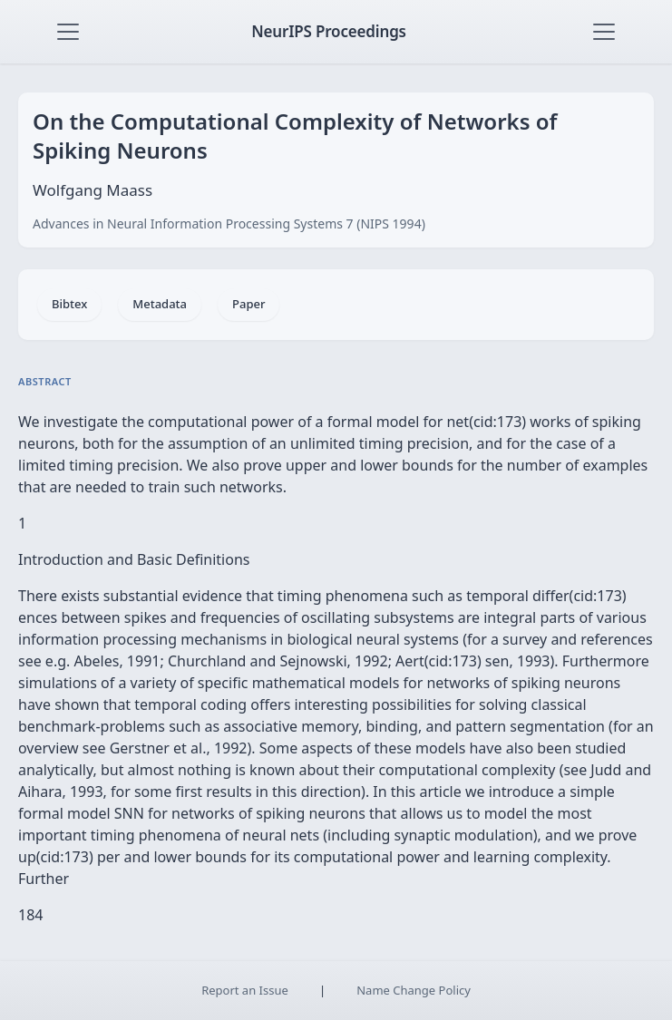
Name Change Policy (413, 990)
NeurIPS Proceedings (328, 31)
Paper (248, 304)
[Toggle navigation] (68, 32)
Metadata (159, 304)
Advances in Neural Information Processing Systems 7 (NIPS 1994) (229, 223)
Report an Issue (244, 990)
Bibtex (69, 304)
